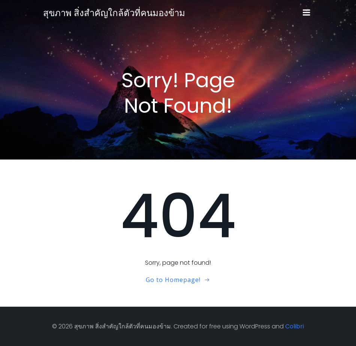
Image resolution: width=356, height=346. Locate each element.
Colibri (294, 326)
